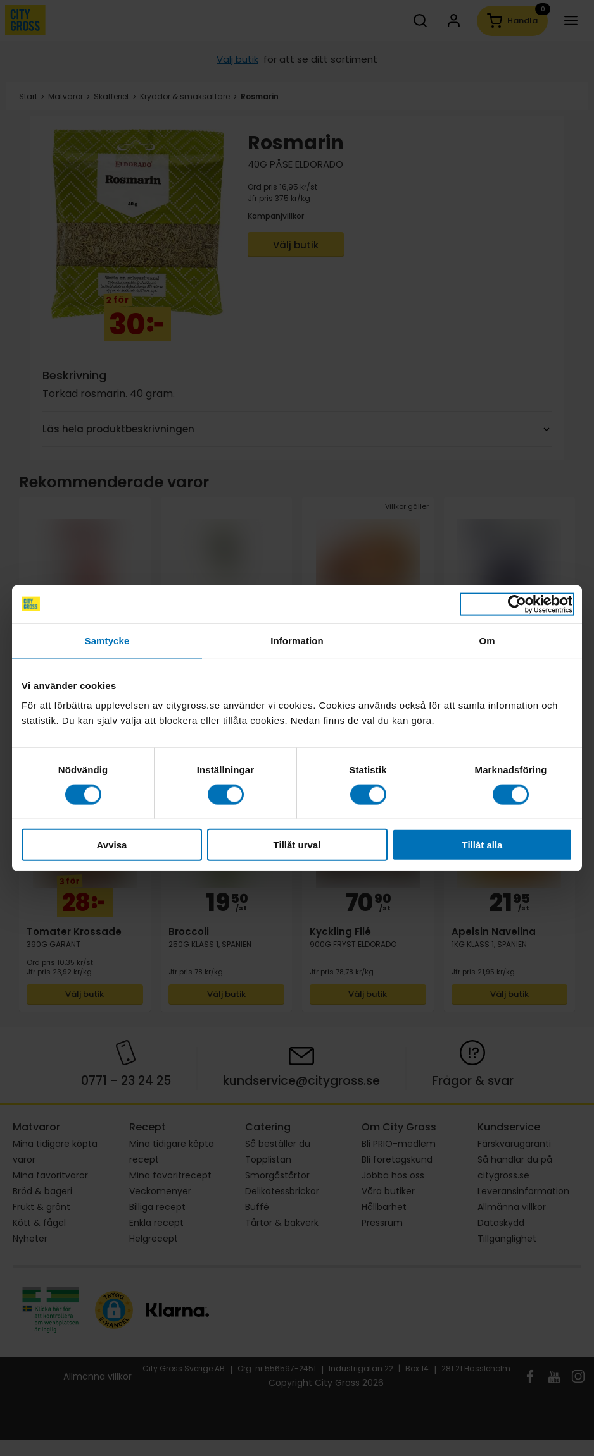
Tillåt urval (297, 845)
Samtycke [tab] (107, 640)
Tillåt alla (482, 845)
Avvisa (112, 845)
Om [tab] (487, 640)
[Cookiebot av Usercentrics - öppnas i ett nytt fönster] (517, 603)
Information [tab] (297, 640)
